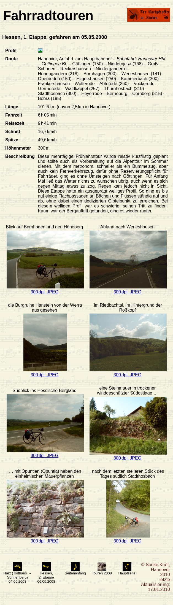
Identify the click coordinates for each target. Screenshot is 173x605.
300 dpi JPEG (44, 292)
